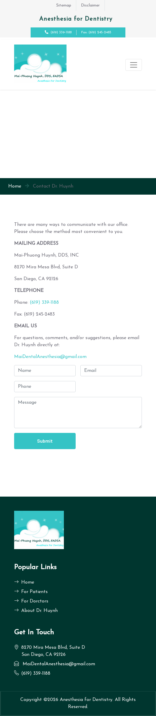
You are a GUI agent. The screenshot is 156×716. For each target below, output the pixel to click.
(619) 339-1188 (61, 32)
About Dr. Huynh (36, 610)
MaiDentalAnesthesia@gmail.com (50, 356)
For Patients (31, 591)
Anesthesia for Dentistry (86, 699)
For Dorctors (31, 601)
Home (14, 186)
